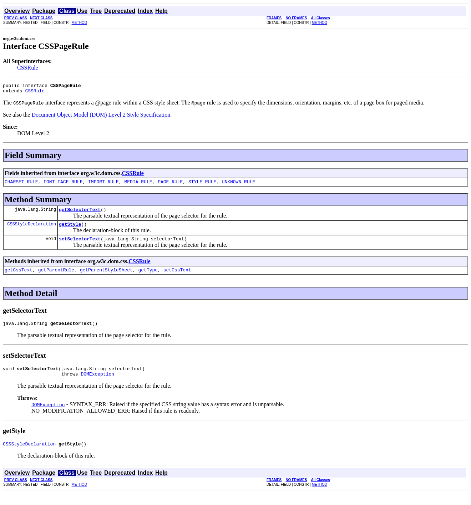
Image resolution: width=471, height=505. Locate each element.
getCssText (18, 277)
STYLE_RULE (202, 185)
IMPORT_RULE (103, 185)
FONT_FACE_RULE (63, 185)
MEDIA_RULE (138, 185)
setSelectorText (80, 245)
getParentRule (56, 277)
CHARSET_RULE (21, 185)
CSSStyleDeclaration (31, 229)
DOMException (97, 384)
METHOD (79, 23)
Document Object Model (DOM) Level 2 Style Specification (100, 117)
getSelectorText (80, 213)
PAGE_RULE (170, 185)
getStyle (70, 229)
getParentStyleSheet (106, 277)
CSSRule (27, 68)
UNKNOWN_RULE (238, 185)
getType (148, 277)
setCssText (177, 277)
